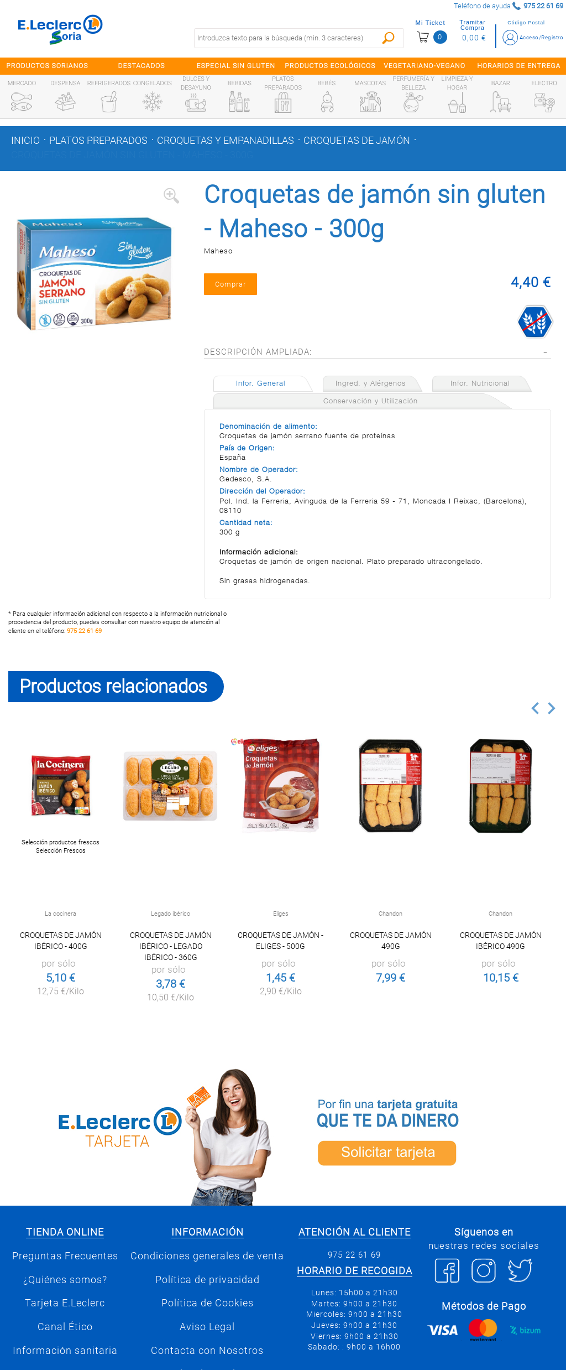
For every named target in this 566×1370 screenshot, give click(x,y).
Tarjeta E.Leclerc (65, 1311)
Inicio (25, 140)
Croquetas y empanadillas (225, 140)
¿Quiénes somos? (65, 1287)
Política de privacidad (207, 1287)
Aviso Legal (207, 1335)
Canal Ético (65, 1335)
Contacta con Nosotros (207, 1358)
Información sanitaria (65, 1358)
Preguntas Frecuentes (65, 1264)
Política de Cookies (207, 1311)
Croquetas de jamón (356, 140)
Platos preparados (98, 140)
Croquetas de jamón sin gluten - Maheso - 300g (132, 155)
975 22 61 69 (84, 638)
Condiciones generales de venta (207, 1264)
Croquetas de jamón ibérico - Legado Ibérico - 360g (171, 954)
